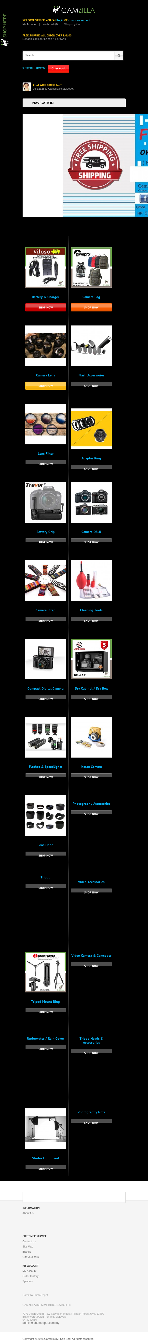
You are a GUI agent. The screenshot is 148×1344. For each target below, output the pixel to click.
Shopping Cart (72, 24)
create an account (79, 20)
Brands (27, 1251)
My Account (30, 24)
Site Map (28, 1246)
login (60, 20)
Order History (31, 1276)
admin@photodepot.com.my (41, 1323)
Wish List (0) (50, 24)
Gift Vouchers (31, 1256)
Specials (28, 1281)
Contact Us (29, 1241)
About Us (28, 1213)
